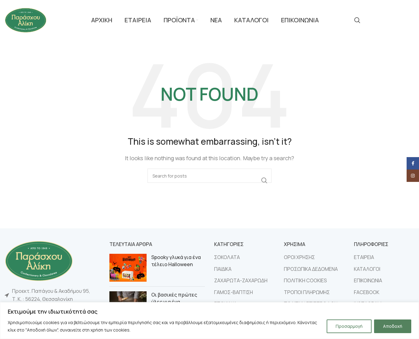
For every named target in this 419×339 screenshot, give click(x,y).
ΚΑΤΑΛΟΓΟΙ (367, 269)
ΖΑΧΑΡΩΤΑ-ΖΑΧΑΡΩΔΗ (240, 280)
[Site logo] (25, 19)
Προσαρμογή (349, 326)
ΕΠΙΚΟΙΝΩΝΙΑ (368, 280)
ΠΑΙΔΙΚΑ (223, 269)
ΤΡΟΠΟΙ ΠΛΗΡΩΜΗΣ (307, 292)
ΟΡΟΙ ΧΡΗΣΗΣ (299, 257)
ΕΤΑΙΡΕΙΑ (364, 257)
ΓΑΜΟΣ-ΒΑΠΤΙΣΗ (233, 292)
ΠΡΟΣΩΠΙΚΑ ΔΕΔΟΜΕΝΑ (311, 269)
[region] (209, 320)
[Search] (357, 20)
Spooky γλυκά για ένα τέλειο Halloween (176, 260)
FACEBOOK (366, 292)
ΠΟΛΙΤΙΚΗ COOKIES (305, 280)
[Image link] (39, 260)
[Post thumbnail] (128, 268)
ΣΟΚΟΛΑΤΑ (227, 257)
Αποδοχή (392, 326)
